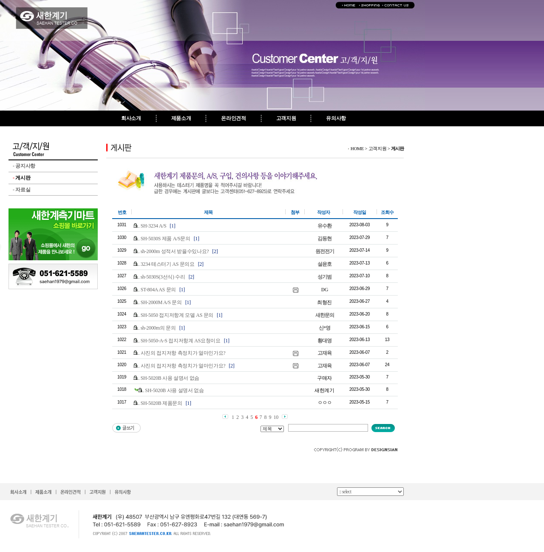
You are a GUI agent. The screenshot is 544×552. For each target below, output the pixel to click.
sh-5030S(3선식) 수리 (163, 277)
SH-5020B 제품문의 (161, 403)
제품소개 (181, 118)
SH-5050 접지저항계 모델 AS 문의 (177, 315)
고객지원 (286, 118)
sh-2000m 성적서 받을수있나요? (175, 251)
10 (276, 417)
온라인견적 (233, 118)
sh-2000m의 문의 (158, 328)
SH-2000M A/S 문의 (161, 302)
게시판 (21, 178)
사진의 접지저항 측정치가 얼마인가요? (183, 353)
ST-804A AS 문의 (158, 290)
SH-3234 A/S (154, 226)
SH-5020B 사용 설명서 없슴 (170, 378)
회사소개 (131, 118)
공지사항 (24, 166)
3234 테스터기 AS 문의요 (168, 264)
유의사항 (336, 118)
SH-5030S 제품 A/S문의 (165, 239)
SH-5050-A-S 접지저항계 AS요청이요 (181, 341)
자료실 (21, 190)
